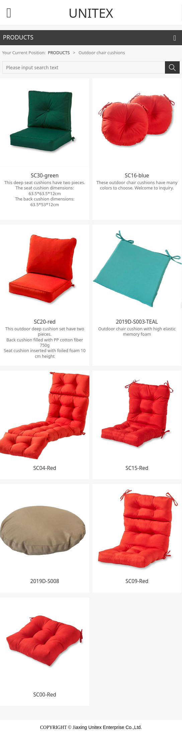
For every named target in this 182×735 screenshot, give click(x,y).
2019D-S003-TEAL (137, 321)
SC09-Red (136, 581)
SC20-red (45, 321)
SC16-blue (137, 175)
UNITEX (91, 13)
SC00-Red (44, 694)
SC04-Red (44, 468)
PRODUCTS (59, 53)
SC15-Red (136, 468)
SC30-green (45, 175)
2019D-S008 (44, 581)
